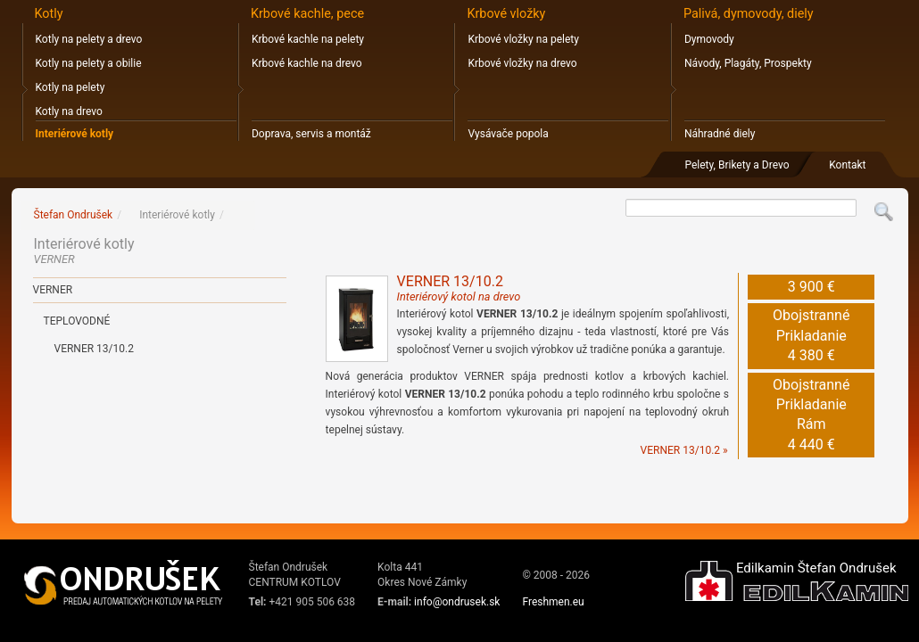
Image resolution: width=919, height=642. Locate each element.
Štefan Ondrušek (73, 215)
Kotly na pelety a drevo (89, 39)
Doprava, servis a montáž (311, 134)
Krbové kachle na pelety (308, 39)
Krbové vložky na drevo (522, 63)
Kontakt (847, 165)
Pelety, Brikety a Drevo (736, 165)
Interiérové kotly (75, 134)
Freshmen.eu (553, 602)
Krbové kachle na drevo (307, 63)
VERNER (53, 290)
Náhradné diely (719, 134)
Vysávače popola (508, 134)
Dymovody (709, 39)
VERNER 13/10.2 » (684, 450)
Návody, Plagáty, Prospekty (748, 63)
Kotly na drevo (69, 111)
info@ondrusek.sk (457, 602)
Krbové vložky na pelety (523, 39)
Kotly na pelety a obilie (89, 63)
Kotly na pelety (70, 87)
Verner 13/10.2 (94, 348)
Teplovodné (77, 321)
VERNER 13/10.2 (459, 288)
